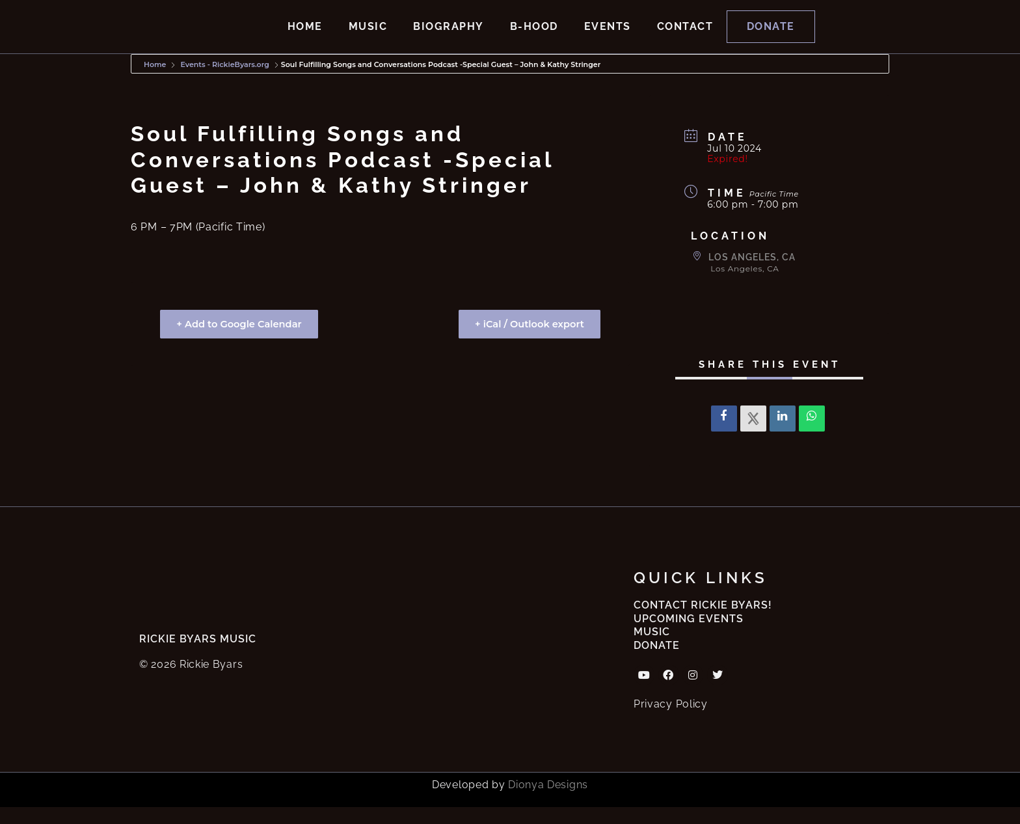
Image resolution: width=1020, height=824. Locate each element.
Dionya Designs (548, 801)
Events (607, 35)
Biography (448, 35)
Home (305, 35)
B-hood (534, 35)
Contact (685, 35)
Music (368, 35)
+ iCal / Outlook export (526, 341)
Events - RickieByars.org (224, 81)
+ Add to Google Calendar (243, 341)
